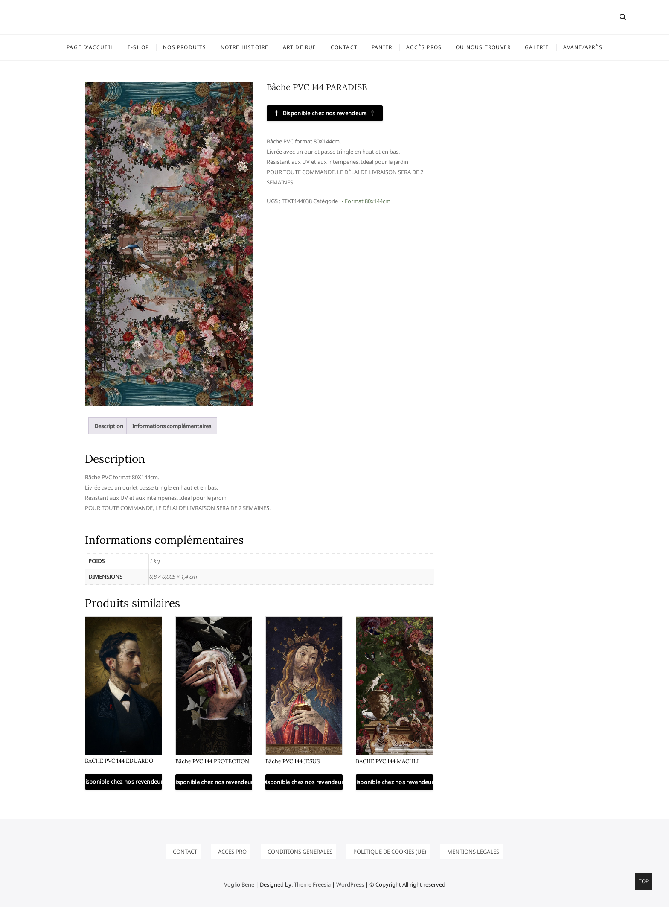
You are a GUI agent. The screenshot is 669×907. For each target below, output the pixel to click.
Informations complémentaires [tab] (171, 426)
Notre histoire (245, 47)
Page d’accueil (90, 47)
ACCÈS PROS (424, 47)
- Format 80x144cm (366, 201)
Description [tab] (108, 426)
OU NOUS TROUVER (483, 47)
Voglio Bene (239, 884)
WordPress (350, 884)
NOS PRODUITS (184, 47)
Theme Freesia (312, 884)
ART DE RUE (300, 47)
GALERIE (537, 47)
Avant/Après (582, 47)
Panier (382, 47)
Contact (344, 47)
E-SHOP (138, 47)
